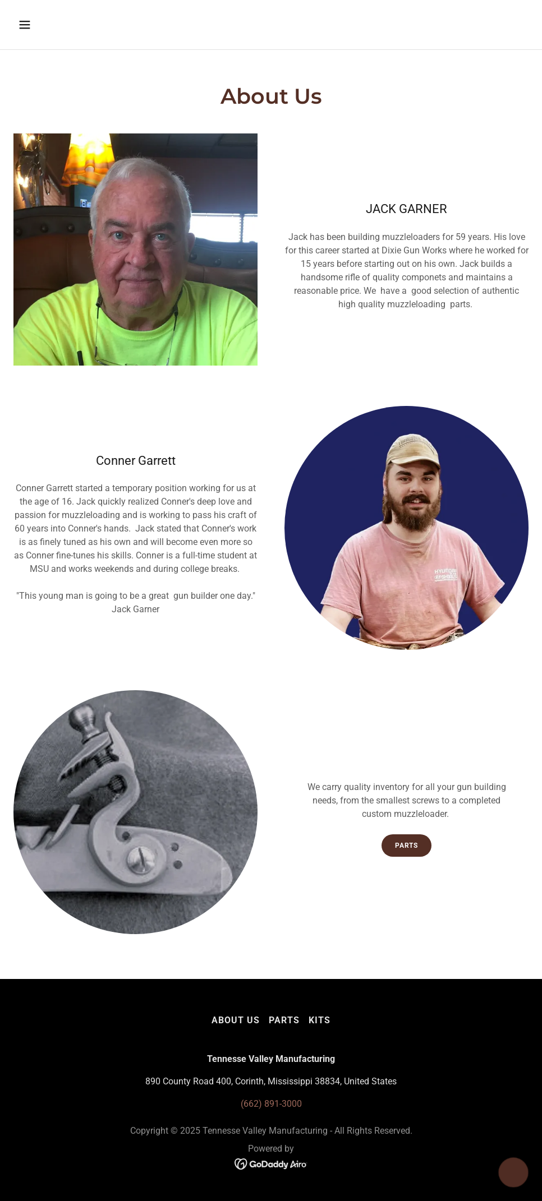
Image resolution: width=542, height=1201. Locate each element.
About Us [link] (236, 1020)
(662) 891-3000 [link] (271, 1103)
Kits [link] (319, 1020)
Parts (406, 845)
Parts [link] (284, 1020)
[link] (271, 1163)
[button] (72, 24)
